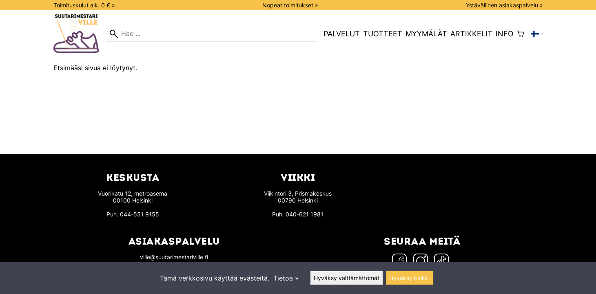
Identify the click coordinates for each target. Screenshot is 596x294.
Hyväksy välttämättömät (346, 277)
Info (505, 33)
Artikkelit (471, 33)
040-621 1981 (304, 214)
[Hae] (211, 34)
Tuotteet (382, 33)
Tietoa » (286, 278)
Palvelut (341, 33)
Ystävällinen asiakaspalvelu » (504, 5)
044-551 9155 (139, 214)
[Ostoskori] (520, 33)
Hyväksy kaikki (409, 277)
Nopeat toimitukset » (290, 5)
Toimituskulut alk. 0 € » (84, 5)
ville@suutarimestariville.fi (174, 257)
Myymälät (426, 33)
